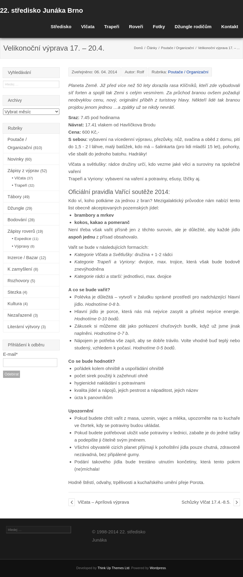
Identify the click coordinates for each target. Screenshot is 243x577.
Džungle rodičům (193, 26)
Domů (138, 48)
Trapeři (111, 26)
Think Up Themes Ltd (113, 568)
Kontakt (229, 26)
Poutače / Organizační (177, 48)
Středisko (61, 26)
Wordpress (158, 568)
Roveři (136, 26)
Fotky (159, 26)
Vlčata (88, 26)
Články (152, 48)
